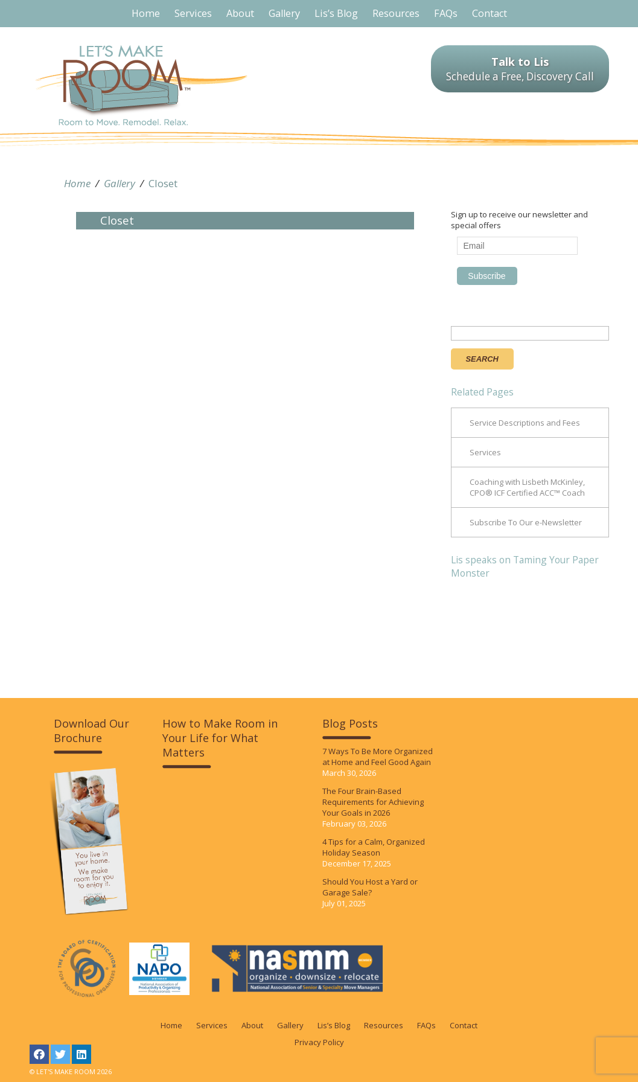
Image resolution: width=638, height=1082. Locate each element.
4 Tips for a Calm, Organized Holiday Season (373, 847)
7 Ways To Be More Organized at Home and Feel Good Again (377, 756)
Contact (463, 1025)
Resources (383, 1025)
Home (77, 183)
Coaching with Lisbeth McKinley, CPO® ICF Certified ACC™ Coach (527, 487)
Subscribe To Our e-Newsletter (526, 522)
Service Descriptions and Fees (525, 422)
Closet (162, 183)
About (252, 1025)
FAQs (426, 1025)
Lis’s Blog (333, 1025)
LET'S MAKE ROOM (141, 85)
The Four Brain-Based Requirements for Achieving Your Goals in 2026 (373, 802)
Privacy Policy (319, 1042)
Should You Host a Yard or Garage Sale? (370, 887)
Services (485, 452)
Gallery (119, 183)
